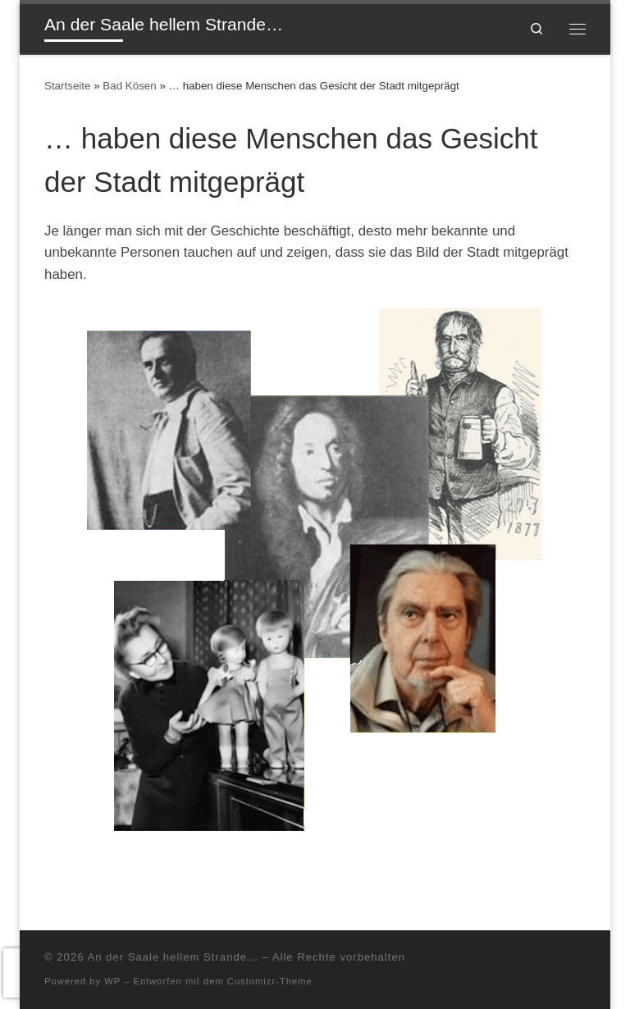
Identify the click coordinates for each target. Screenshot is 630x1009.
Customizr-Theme (270, 981)
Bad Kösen (129, 86)
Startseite (67, 86)
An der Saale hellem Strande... (172, 957)
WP (112, 981)
